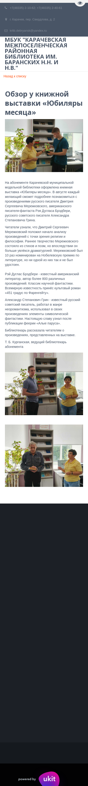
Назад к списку (15, 76)
